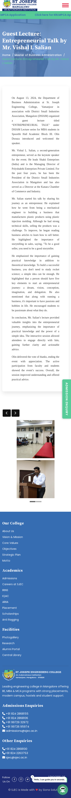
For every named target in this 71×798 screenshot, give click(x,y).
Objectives (9, 549)
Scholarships (10, 614)
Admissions (9, 578)
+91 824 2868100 (14, 749)
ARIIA (5, 602)
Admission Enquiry (67, 399)
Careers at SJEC (12, 584)
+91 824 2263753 (15, 753)
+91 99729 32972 (15, 722)
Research (8, 643)
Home (6, 55)
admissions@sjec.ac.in (19, 731)
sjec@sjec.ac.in (14, 757)
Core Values (10, 543)
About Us (8, 531)
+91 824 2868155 (15, 714)
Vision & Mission (12, 537)
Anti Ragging (10, 620)
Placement (9, 608)
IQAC (5, 596)
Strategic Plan (11, 555)
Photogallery (10, 637)
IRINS (5, 590)
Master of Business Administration (38, 55)
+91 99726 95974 (15, 727)
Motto (6, 561)
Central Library (11, 655)
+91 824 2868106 (15, 718)
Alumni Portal (11, 649)
